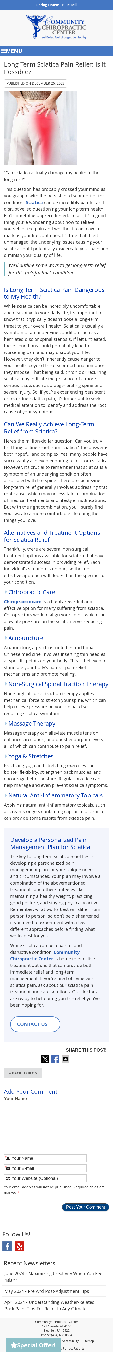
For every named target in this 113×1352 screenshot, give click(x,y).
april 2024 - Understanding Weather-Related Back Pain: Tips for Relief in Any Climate (49, 1305)
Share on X (45, 1059)
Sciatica (34, 202)
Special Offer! (33, 1345)
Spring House (47, 4)
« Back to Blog (23, 1073)
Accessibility (70, 1341)
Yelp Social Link (19, 1246)
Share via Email (66, 1059)
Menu (11, 50)
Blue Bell (69, 4)
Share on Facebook (55, 1059)
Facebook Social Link (7, 1246)
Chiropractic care (22, 602)
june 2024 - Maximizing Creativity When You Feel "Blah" (53, 1277)
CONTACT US (35, 1024)
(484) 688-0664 (61, 1335)
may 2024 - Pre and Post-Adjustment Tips (46, 1291)
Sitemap (88, 1341)
